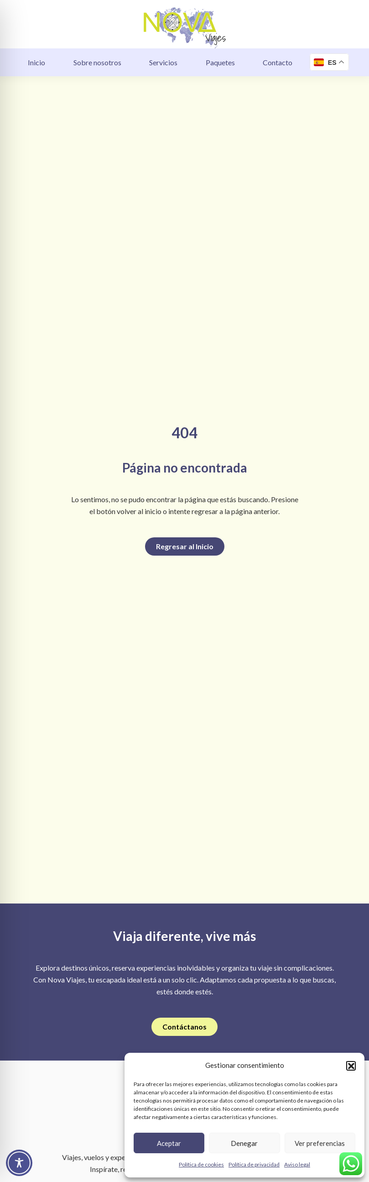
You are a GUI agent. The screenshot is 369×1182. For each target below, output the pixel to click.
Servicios (163, 62)
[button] (350, 1065)
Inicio (36, 62)
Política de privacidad (254, 1164)
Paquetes (220, 62)
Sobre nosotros (97, 62)
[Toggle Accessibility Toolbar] (19, 1162)
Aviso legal (297, 1164)
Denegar (244, 1143)
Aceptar (169, 1143)
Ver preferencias (320, 1143)
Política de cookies (201, 1164)
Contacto (277, 62)
